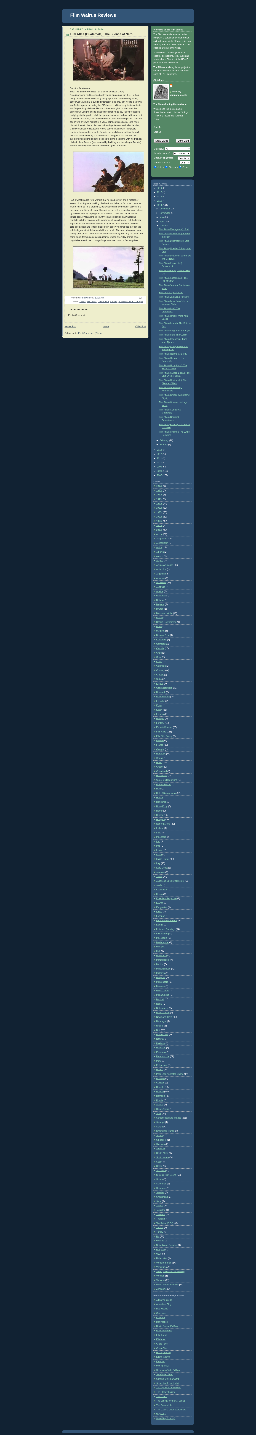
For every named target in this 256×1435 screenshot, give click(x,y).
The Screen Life (164, 1405)
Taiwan (159, 1205)
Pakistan (160, 1043)
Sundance (161, 1183)
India (158, 832)
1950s (159, 503)
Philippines (161, 1065)
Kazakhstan (162, 889)
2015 (160, 201)
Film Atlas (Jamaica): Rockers (174, 297)
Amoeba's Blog (163, 1304)
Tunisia (159, 1227)
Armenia (160, 578)
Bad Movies (162, 1308)
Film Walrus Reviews (93, 15)
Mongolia (160, 977)
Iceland (160, 828)
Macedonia (161, 938)
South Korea (162, 1157)
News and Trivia (164, 1017)
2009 (160, 467)
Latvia (159, 911)
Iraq (158, 846)
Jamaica (160, 872)
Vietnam (160, 1276)
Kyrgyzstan (161, 907)
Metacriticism (162, 960)
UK (157, 1236)
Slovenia (160, 1148)
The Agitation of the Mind (168, 1387)
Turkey (159, 1232)
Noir (158, 1030)
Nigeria (159, 1026)
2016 (160, 196)
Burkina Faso (162, 635)
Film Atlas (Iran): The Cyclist (173, 335)
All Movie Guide (164, 1300)
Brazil (159, 626)
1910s (159, 486)
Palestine (161, 1047)
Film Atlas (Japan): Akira (171, 292)
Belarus (160, 600)
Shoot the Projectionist (167, 1383)
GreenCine (161, 1348)
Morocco (160, 986)
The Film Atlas (161, 67)
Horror (159, 811)
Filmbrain (161, 1339)
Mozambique (162, 995)
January (164, 444)
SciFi (158, 1113)
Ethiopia (160, 718)
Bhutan (159, 609)
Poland (159, 1069)
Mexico (159, 964)
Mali (158, 951)
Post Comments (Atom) (90, 333)
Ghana (159, 758)
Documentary (163, 696)
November (165, 213)
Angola (159, 560)
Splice (159, 1166)
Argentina (161, 574)
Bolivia (159, 617)
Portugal (160, 1078)
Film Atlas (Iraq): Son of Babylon (175, 330)
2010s (159, 530)
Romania (160, 1096)
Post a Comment (76, 315)
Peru (158, 1061)
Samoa (159, 1104)
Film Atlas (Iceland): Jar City (173, 354)
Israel (159, 854)
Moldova (160, 973)
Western (160, 1280)
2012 (160, 454)
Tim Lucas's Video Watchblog (171, 1409)
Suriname (161, 1188)
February (164, 440)
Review (113, 301)
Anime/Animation (164, 565)
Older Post (140, 326)
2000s (159, 525)
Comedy (160, 670)
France (159, 745)
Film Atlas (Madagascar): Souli (174, 229)
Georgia (160, 749)
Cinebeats (161, 1313)
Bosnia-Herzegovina (166, 622)
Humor (159, 815)
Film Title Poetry (164, 736)
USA (158, 1254)
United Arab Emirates (166, 1245)
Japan (159, 876)
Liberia (159, 925)
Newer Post (70, 326)
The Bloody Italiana (165, 1392)
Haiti (158, 788)
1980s (159, 517)
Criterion (160, 1317)
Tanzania (160, 1214)
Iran (158, 841)
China (159, 661)
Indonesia (161, 837)
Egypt (159, 705)
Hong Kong (161, 806)
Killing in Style (163, 1357)
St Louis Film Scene (166, 1175)
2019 (160, 188)
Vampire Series (163, 1263)
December (165, 208)
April (162, 221)
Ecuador (160, 701)
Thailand (160, 1219)
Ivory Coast (162, 868)
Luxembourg (162, 933)
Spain (159, 1162)
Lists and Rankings (165, 929)
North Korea (162, 1034)
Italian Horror (162, 859)
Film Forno (161, 1335)
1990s (82, 301)
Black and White (164, 613)
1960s (159, 508)
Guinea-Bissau (163, 784)
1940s (159, 499)
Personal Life (162, 1056)
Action (159, 534)
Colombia (161, 666)
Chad (159, 653)
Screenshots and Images (131, 301)
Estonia (160, 714)
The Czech (161, 1396)
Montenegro (162, 982)
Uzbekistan (161, 1258)
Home (106, 326)
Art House (161, 582)
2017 (160, 192)
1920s (159, 490)
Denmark (160, 692)
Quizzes (160, 1083)
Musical (160, 999)
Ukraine (160, 1240)
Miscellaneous (163, 969)
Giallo (159, 762)
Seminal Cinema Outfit (167, 1379)
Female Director (164, 727)
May (162, 217)
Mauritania (161, 955)
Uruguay (160, 1249)
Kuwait (159, 903)
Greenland (161, 771)
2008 (160, 471)
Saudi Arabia (162, 1109)
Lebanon (160, 916)
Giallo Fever (162, 1344)
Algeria (159, 556)
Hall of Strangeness (166, 793)
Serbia (159, 1126)
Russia (159, 1100)
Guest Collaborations (166, 780)
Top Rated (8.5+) (164, 1223)
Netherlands (162, 1008)
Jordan (159, 885)
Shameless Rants (165, 1131)
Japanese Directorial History (170, 881)
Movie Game (162, 990)
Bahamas (161, 595)
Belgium (160, 604)
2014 (160, 205)
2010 (160, 462)
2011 (160, 458)
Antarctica (161, 569)
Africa (159, 547)
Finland (160, 740)
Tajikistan (161, 1210)
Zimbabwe (161, 1289)
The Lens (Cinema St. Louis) (170, 1401)
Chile (158, 657)
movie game (176, 109)
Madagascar (162, 942)
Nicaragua (161, 1021)
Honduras (161, 802)
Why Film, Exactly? (165, 1418)
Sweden (160, 1192)
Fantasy (160, 723)
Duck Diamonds (164, 1330)
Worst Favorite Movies (167, 1284)
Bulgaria (160, 631)
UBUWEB (161, 1414)
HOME (184, 59)
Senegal (160, 1122)
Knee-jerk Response (166, 898)
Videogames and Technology (170, 1271)
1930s (159, 494)
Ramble (160, 1087)
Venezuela (161, 1267)
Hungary (160, 819)
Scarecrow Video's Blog (168, 1370)
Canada (160, 648)
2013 (160, 450)
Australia (160, 587)
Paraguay (161, 1052)
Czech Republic (164, 688)
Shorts (159, 1135)
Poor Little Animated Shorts (169, 1074)
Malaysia (160, 946)
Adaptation (161, 538)
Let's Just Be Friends (166, 920)
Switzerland (162, 1197)
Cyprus (159, 683)
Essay (159, 710)
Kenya (159, 894)
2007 (160, 475)
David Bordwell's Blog (167, 1326)
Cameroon (161, 644)
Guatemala (103, 301)
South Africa (162, 1153)
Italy (158, 863)
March (163, 225)
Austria (159, 591)
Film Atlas (92, 301)
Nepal (159, 1004)
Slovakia (160, 1144)
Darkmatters (162, 1322)
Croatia (160, 675)
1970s (159, 512)
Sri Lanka (161, 1170)
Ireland (159, 850)
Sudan (159, 1179)
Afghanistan (162, 543)
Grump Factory (163, 1352)
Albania (160, 552)
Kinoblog (160, 1361)
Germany (161, 753)
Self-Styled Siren (164, 1374)
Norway (160, 1039)
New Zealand (162, 1012)
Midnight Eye (162, 1365)
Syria (158, 1201)
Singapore (161, 1140)
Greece (160, 767)
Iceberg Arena (163, 824)
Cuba (159, 679)
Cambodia (161, 639)
